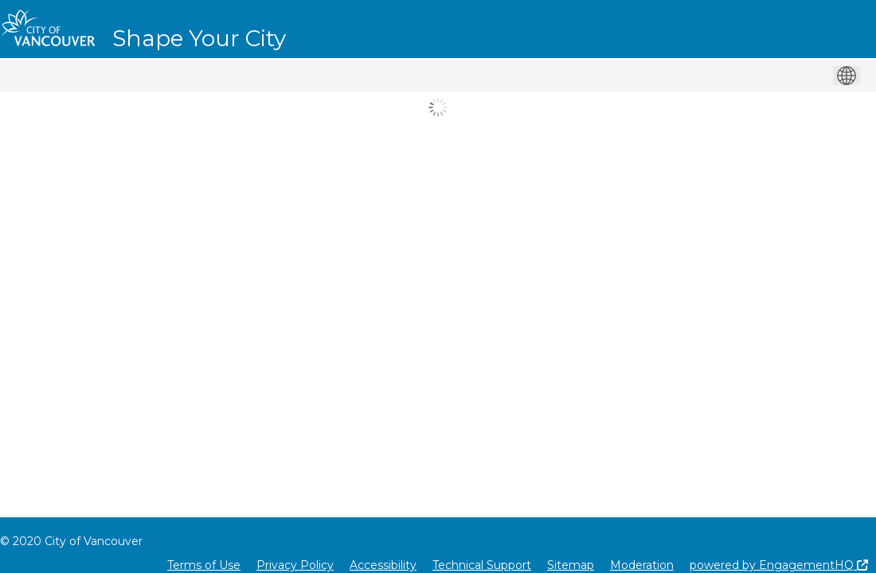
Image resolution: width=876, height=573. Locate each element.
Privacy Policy (295, 565)
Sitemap (570, 565)
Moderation (642, 565)
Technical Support (481, 565)
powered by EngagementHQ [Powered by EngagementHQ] (779, 565)
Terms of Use (204, 565)
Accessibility (383, 565)
